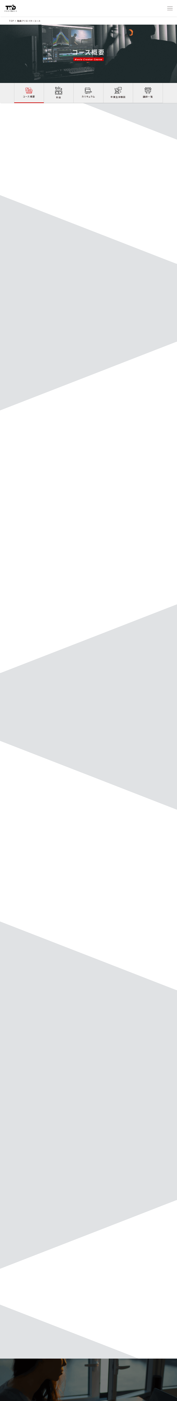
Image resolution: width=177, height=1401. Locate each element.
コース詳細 (83, 1372)
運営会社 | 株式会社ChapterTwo (152, 1397)
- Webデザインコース (86, 1382)
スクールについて (65, 1372)
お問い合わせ (122, 1372)
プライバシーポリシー (123, 1397)
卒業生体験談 (106, 1372)
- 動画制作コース (85, 1378)
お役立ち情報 (139, 1372)
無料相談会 (155, 1372)
